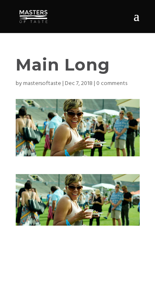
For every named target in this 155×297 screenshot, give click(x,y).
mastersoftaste (42, 83)
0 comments (111, 83)
